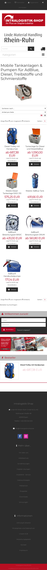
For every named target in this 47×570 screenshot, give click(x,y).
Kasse (8, 2)
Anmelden (8, 330)
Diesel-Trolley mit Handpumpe (32, 365)
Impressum (23, 550)
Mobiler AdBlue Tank (35, 191)
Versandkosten (12, 161)
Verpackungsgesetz (23, 539)
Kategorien (9, 54)
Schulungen (23, 502)
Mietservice (23, 486)
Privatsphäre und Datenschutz (23, 528)
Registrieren (33, 2)
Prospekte (23, 491)
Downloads (23, 497)
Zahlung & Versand (23, 523)
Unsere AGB (23, 534)
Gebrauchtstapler (23, 480)
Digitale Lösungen (23, 469)
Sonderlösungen (23, 464)
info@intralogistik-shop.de (24, 428)
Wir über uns (23, 453)
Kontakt (23, 545)
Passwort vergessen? (23, 330)
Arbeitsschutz (23, 458)
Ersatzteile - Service (23, 475)
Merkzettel (19, 2)
